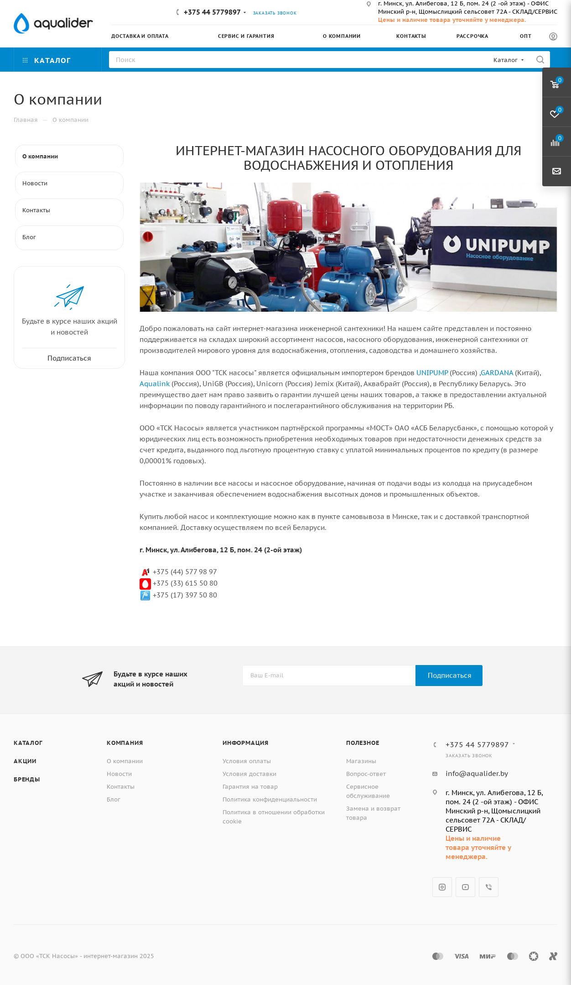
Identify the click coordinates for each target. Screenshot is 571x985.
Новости (119, 774)
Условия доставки (249, 774)
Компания (125, 743)
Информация (246, 743)
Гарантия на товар (250, 787)
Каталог (28, 743)
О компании (125, 761)
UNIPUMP (432, 372)
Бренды (27, 779)
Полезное (362, 743)
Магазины (361, 761)
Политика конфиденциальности (270, 799)
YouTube (465, 887)
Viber (488, 887)
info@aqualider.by (477, 773)
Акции (25, 761)
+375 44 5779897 (212, 12)
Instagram (442, 887)
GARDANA (497, 372)
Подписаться (450, 675)
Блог (113, 799)
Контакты (121, 787)
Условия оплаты (247, 761)
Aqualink (155, 383)
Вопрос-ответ (366, 774)
